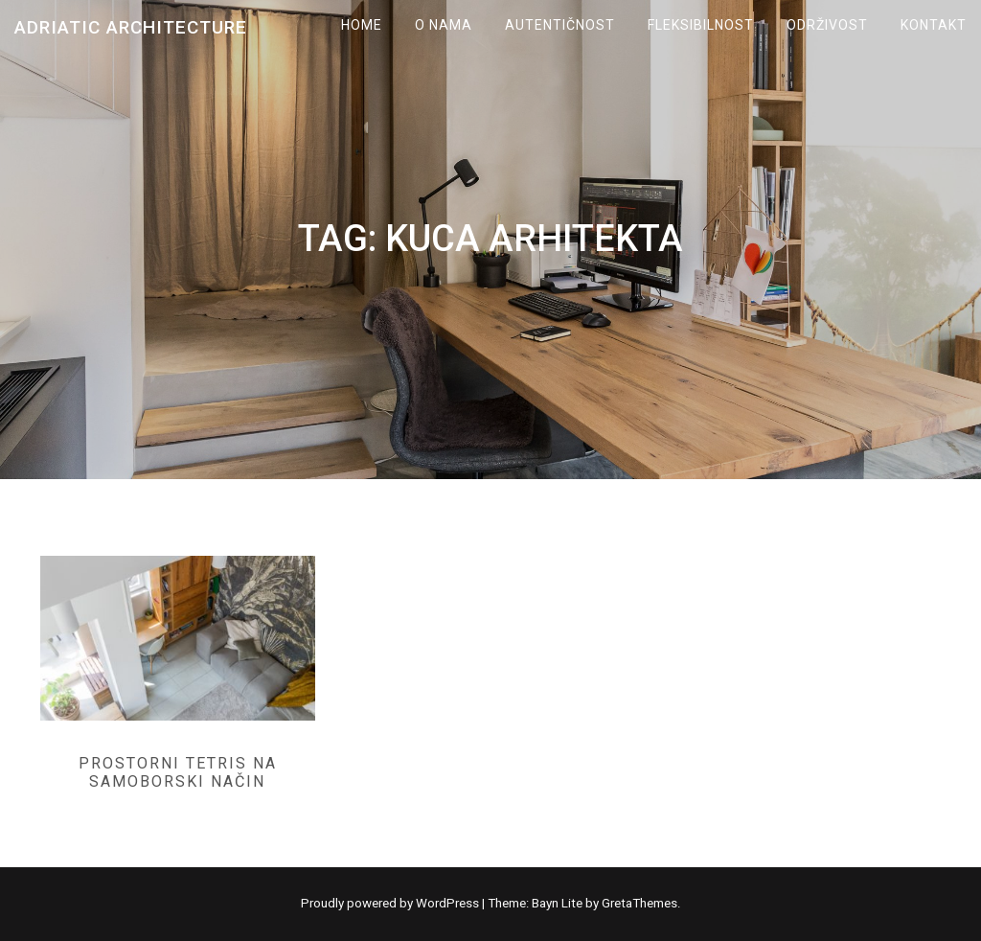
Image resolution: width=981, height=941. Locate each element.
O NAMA (443, 25)
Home (361, 25)
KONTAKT (934, 25)
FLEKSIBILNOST (701, 25)
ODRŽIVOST (827, 25)
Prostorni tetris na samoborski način (178, 772)
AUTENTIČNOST (560, 25)
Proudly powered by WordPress (391, 903)
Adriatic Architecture (130, 27)
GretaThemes (639, 903)
